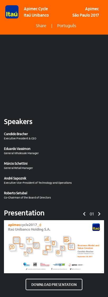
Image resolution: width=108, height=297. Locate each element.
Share (41, 26)
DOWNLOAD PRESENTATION (54, 285)
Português (66, 26)
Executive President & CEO (52, 136)
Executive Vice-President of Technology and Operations (52, 180)
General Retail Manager (52, 165)
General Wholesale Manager (52, 151)
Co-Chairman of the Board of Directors (52, 195)
